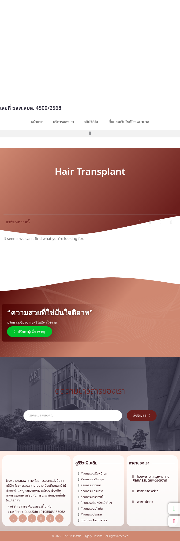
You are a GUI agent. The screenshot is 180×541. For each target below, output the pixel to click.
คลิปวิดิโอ (90, 122)
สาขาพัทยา (145, 502)
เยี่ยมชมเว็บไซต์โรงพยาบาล (128, 122)
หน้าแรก (37, 122)
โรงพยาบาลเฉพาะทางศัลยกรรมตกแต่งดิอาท (35, 480)
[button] (90, 133)
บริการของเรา (63, 122)
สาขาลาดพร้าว (147, 491)
